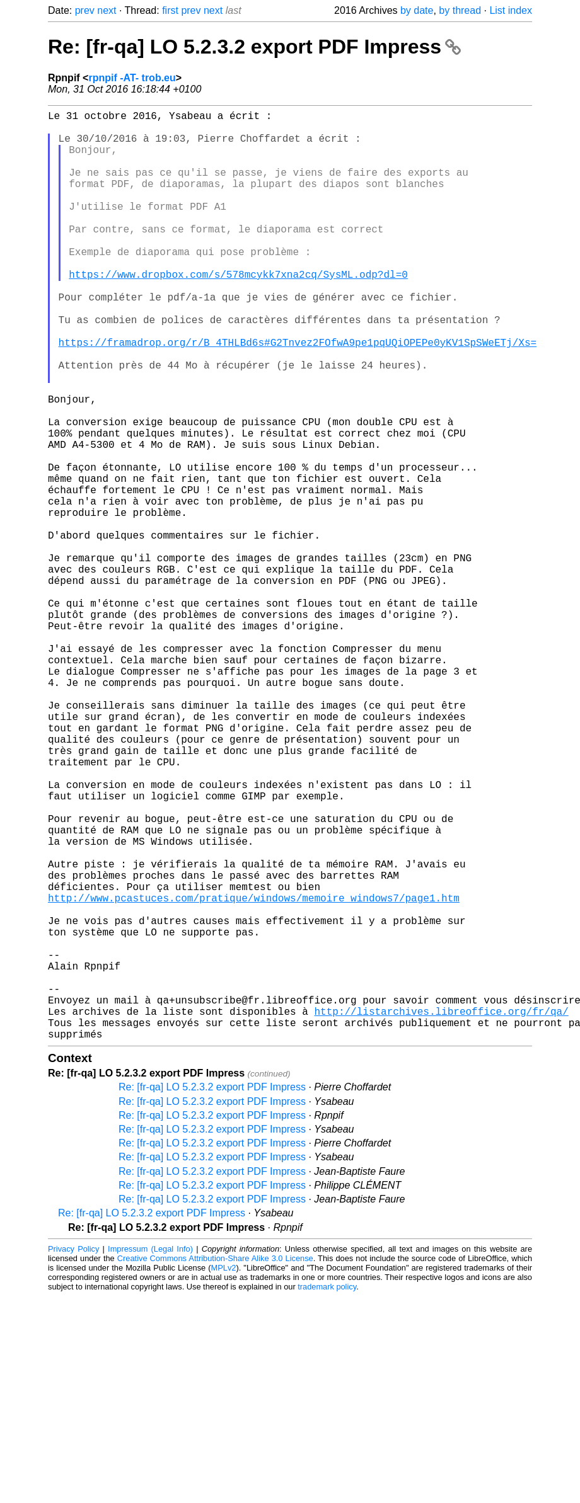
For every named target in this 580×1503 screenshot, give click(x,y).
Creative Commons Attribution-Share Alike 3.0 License (215, 1465)
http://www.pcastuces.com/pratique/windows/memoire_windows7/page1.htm (254, 1074)
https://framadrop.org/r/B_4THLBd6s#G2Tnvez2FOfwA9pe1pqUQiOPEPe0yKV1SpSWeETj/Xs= (297, 395)
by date (416, 10)
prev (85, 10)
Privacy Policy (73, 1455)
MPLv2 (223, 1474)
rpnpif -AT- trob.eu (131, 77)
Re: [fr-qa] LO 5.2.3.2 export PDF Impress (254, 46)
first (170, 10)
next (106, 10)
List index (510, 10)
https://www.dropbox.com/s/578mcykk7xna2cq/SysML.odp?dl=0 (238, 312)
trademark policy (327, 1493)
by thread (460, 10)
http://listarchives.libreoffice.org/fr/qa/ (441, 1213)
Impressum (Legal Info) (150, 1455)
